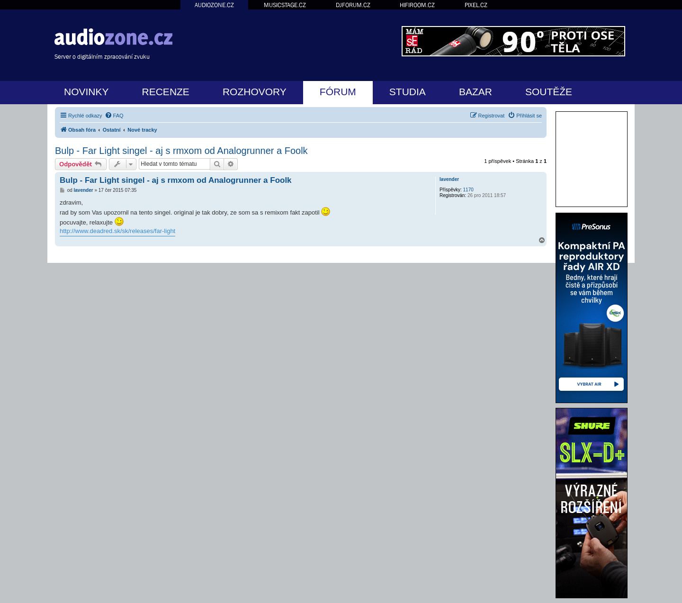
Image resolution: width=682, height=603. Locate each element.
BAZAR (475, 91)
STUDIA (407, 91)
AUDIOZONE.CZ (214, 5)
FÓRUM (338, 91)
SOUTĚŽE (548, 91)
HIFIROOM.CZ (417, 5)
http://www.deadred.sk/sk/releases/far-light (117, 230)
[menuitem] (114, 115)
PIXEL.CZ (476, 5)
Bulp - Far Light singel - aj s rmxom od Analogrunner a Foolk (181, 150)
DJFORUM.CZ (353, 5)
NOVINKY (86, 91)
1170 (468, 189)
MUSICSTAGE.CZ (285, 5)
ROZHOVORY (255, 91)
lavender (449, 179)
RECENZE (165, 91)
